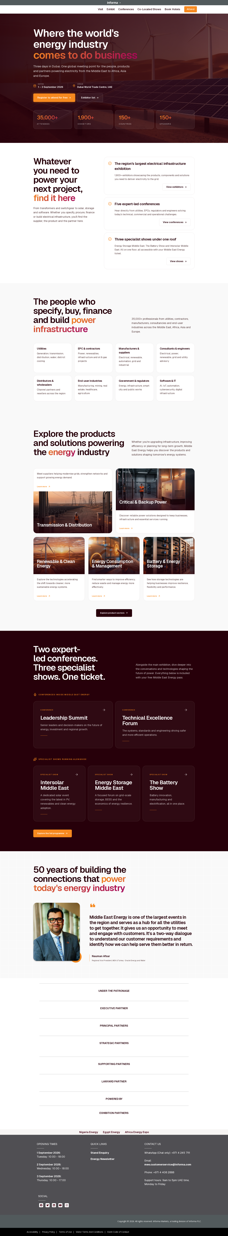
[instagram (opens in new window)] (67, 1205)
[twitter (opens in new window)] (47, 1205)
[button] (114, 2)
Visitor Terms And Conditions (89, 1231)
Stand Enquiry (100, 1152)
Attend (190, 9)
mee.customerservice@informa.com (167, 1164)
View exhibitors (176, 186)
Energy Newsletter (103, 1159)
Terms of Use (65, 1231)
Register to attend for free (54, 97)
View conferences (175, 222)
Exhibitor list (90, 97)
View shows (178, 261)
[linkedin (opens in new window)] (54, 1205)
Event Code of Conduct (118, 1231)
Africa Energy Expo (137, 1132)
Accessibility (32, 1231)
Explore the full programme (52, 833)
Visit (100, 9)
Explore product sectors (114, 613)
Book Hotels (172, 9)
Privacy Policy (48, 1231)
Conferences (126, 9)
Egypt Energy (111, 1132)
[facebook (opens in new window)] (41, 1205)
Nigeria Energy (88, 1132)
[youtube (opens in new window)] (60, 1205)
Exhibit (111, 9)
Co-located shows (149, 9)
